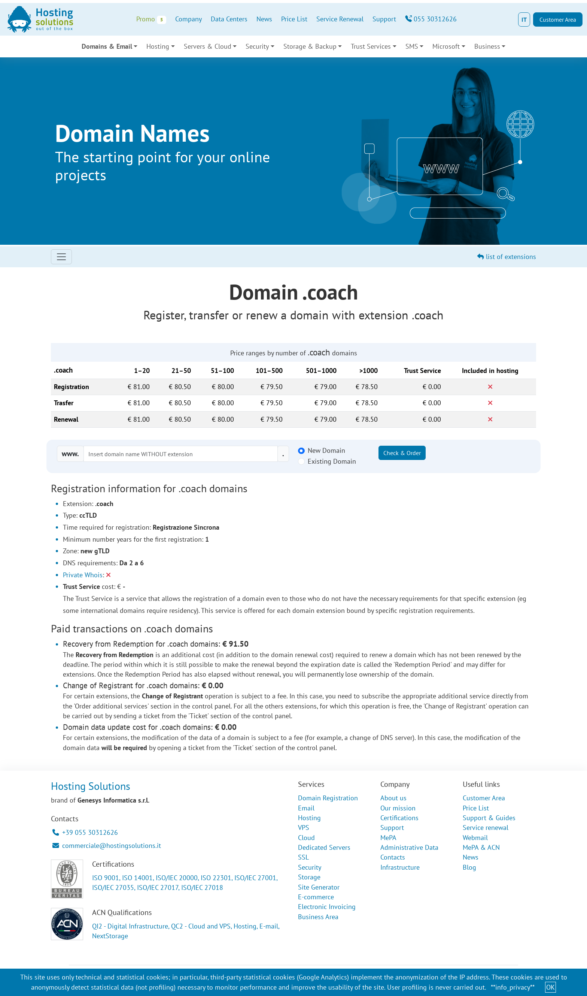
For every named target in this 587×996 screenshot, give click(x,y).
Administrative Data (409, 847)
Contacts (392, 857)
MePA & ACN (481, 847)
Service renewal (485, 827)
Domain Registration (328, 798)
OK (550, 987)
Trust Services (371, 46)
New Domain (326, 450)
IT (524, 19)
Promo (151, 19)
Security (257, 46)
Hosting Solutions (90, 786)
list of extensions (506, 256)
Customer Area (557, 19)
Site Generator (319, 887)
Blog (469, 867)
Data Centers (229, 19)
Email (306, 808)
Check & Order (402, 453)
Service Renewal (340, 19)
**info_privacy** (513, 987)
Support (384, 19)
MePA (388, 837)
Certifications (399, 817)
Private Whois (83, 575)
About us (393, 798)
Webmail (475, 837)
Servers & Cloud (207, 46)
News (264, 19)
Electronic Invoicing (327, 906)
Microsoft (446, 46)
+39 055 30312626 (85, 832)
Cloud (306, 837)
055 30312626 (431, 19)
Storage (309, 877)
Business (487, 46)
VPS (303, 827)
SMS (411, 46)
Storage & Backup (310, 46)
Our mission (398, 808)
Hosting (157, 46)
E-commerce (316, 897)
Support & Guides (489, 817)
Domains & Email (107, 46)
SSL (303, 857)
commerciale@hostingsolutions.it (106, 845)
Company (188, 19)
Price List (294, 19)
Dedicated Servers (324, 847)
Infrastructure (400, 867)
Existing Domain (332, 461)
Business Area (318, 916)
